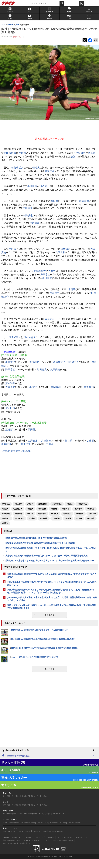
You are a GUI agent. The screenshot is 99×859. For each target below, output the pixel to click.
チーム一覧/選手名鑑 (56, 831)
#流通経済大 (17, 509)
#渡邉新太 (67, 514)
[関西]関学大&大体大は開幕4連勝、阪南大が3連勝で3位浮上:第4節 (36, 538)
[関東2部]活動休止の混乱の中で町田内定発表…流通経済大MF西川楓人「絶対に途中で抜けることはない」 (52, 575)
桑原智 (33, 387)
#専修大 (30, 504)
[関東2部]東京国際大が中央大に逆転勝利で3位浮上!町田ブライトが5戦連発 (40, 543)
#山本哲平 (78, 509)
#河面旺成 (90, 509)
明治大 (22, 153)
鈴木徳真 (34, 223)
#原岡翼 (68, 518)
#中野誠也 (6, 514)
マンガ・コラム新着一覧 (11, 822)
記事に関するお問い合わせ (33, 840)
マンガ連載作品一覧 (28, 822)
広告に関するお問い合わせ (12, 840)
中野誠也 (28, 215)
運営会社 (29, 837)
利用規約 (51, 837)
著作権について (17, 837)
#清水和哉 (92, 514)
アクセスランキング (24, 831)
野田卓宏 (45, 274)
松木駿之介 (59, 362)
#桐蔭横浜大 (82, 504)
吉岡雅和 (60, 252)
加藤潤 (90, 440)
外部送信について (82, 837)
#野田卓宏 (65, 509)
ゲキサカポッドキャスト (61, 814)
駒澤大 (12, 248)
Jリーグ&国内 (15, 796)
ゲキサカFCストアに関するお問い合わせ (16, 843)
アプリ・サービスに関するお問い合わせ (59, 840)
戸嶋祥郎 (27, 208)
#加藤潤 (32, 518)
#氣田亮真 (90, 518)
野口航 (68, 440)
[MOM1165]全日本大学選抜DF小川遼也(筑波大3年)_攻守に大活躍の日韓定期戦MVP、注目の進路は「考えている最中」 (52, 598)
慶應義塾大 (39, 271)
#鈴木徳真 (80, 514)
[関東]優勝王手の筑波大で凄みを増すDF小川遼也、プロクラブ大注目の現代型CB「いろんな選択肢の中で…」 (51, 583)
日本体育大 (30, 337)
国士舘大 (65, 248)
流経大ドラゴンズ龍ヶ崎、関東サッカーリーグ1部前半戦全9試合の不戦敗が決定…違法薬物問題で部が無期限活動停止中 (51, 606)
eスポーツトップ (42, 822)
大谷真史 (10, 387)
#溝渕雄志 (18, 514)
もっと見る (49, 615)
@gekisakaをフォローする (15, 750)
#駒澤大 (54, 509)
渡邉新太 (10, 429)
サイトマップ (40, 837)
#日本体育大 (57, 504)
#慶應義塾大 (42, 504)
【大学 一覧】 (17, 37)
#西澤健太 (6, 518)
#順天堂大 (42, 509)
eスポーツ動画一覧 (74, 822)
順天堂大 (84, 201)
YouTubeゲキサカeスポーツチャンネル (37, 814)
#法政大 (5, 509)
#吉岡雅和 (42, 514)
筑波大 (74, 156)
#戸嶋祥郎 (56, 518)
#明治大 (70, 504)
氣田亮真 (47, 278)
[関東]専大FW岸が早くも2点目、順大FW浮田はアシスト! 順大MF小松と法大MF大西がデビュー (49, 560)
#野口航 (30, 514)
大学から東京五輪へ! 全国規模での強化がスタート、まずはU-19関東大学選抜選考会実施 (46, 555)
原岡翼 (31, 429)
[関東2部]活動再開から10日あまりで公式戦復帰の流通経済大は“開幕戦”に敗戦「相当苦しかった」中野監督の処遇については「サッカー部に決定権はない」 (50, 591)
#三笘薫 (79, 518)
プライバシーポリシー (65, 837)
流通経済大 (15, 337)
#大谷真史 (54, 514)
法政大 (91, 153)
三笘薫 (50, 444)
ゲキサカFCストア (9, 831)
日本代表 (6, 796)
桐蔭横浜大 (10, 153)
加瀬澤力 (55, 293)
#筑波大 (30, 509)
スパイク (45, 796)
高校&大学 (25, 796)
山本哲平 (71, 289)
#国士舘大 (18, 504)
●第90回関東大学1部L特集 (16, 451)
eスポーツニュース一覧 (58, 822)
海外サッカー (35, 796)
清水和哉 (10, 383)
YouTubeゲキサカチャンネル (12, 814)
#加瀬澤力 (43, 518)
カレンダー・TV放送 (40, 831)
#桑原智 (5, 523)
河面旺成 (49, 171)
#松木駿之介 (19, 518)
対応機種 (6, 837)
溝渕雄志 (49, 319)
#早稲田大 (6, 504)
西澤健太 (33, 440)
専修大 (52, 271)
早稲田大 (81, 153)
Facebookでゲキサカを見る (15, 756)
